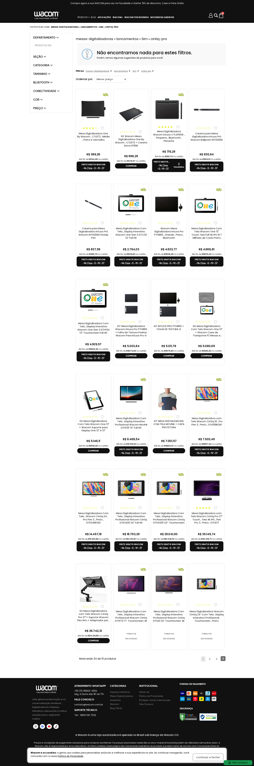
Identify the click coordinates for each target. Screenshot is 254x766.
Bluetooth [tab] (43, 82)
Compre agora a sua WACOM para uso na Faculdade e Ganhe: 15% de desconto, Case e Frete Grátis (127, 3)
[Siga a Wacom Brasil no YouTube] (49, 726)
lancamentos (120, 71)
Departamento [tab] (46, 37)
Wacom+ (114, 704)
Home (47, 27)
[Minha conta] (210, 15)
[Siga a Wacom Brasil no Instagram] (35, 726)
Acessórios (115, 700)
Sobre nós (144, 692)
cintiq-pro (146, 71)
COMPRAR (131, 165)
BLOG (93, 17)
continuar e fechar (208, 757)
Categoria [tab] (43, 65)
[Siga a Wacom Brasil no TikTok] (56, 726)
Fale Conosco (146, 704)
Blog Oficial (116, 708)
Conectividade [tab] (46, 91)
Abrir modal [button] (216, 15)
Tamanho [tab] (42, 74)
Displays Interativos (120, 692)
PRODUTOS (82, 17)
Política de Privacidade (151, 696)
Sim (134, 71)
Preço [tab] (39, 108)
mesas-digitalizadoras (97, 71)
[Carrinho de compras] (221, 15)
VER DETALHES (131, 639)
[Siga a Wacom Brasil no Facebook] (42, 726)
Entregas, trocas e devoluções (154, 700)
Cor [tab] (38, 99)
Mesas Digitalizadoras (121, 696)
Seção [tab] (39, 56)
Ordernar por (84, 79)
